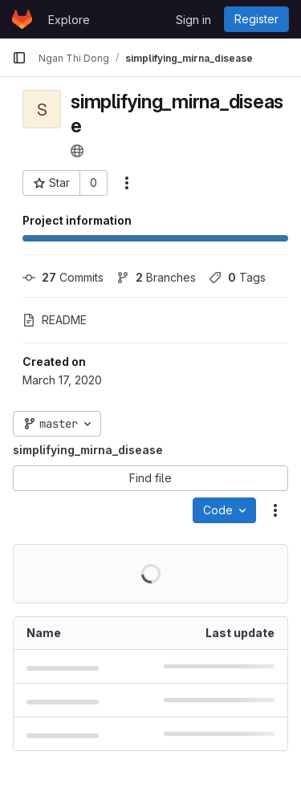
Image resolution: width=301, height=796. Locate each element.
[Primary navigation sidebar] (19, 58)
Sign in (193, 19)
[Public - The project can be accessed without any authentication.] (77, 150)
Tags (237, 277)
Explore (69, 19)
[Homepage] (22, 19)
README (54, 320)
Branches (156, 277)
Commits (63, 277)
